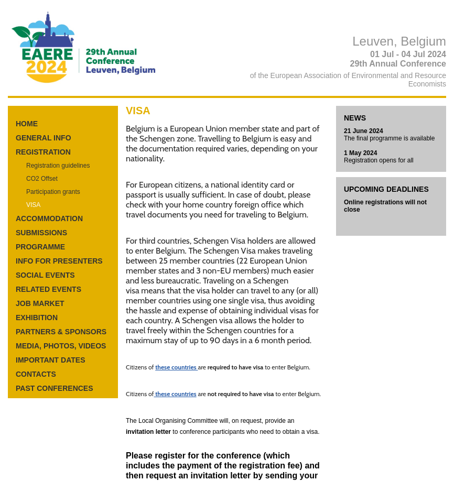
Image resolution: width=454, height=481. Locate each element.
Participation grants (53, 191)
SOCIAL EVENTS (45, 275)
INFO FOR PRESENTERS (59, 261)
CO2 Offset (42, 178)
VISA (33, 205)
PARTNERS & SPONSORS (61, 331)
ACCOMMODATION (49, 218)
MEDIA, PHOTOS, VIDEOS (61, 346)
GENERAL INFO (43, 138)
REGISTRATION (43, 152)
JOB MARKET (40, 303)
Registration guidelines (58, 165)
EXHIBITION (37, 317)
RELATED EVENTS (48, 289)
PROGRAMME (40, 247)
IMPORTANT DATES (50, 360)
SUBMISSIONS (41, 232)
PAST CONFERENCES (54, 388)
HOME (27, 123)
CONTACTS (36, 374)
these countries (176, 367)
